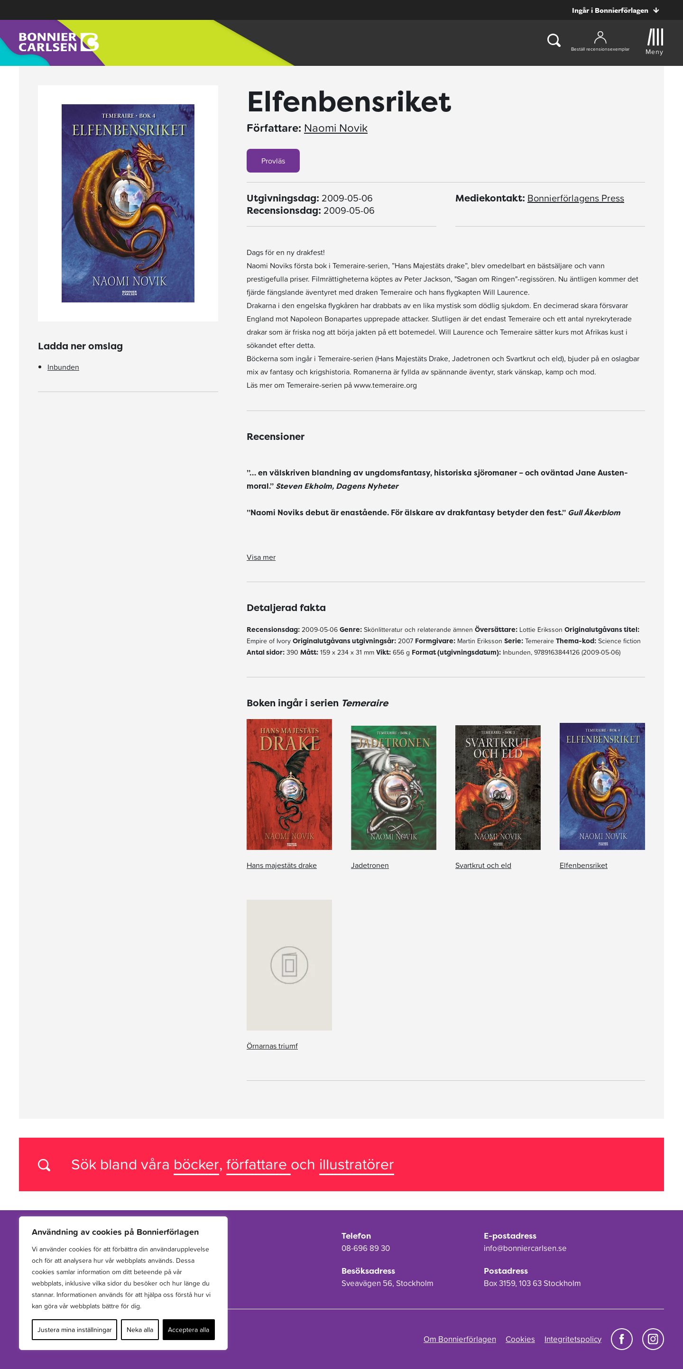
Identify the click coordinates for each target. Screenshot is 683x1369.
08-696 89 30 (366, 1248)
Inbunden (63, 367)
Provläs (273, 160)
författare (258, 1164)
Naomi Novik (336, 128)
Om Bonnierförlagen (460, 1339)
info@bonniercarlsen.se (525, 1248)
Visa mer (261, 557)
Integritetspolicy (573, 1339)
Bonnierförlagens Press (575, 198)
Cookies (520, 1339)
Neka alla (140, 1329)
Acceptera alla (188, 1329)
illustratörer (356, 1164)
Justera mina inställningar (74, 1329)
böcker (196, 1164)
